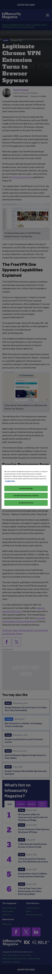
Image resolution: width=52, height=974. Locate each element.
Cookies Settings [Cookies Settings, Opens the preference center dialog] (26, 488)
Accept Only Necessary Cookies (26, 495)
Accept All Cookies (26, 503)
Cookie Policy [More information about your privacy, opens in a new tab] (10, 481)
